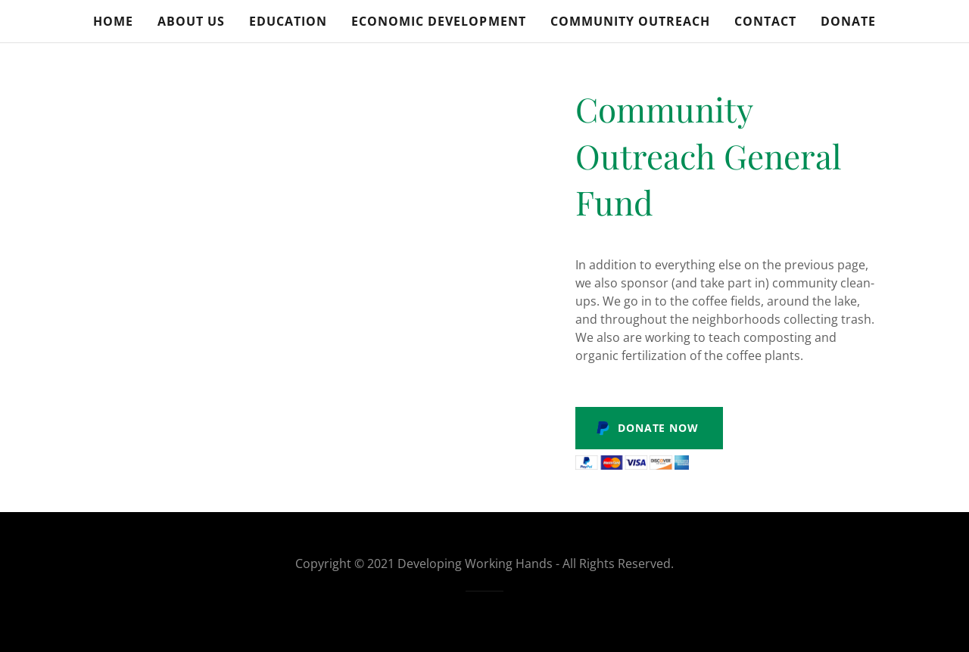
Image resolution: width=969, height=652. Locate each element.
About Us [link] (191, 21)
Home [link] (113, 21)
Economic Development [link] (438, 21)
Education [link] (288, 21)
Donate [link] (848, 21)
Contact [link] (765, 21)
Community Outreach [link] (630, 21)
